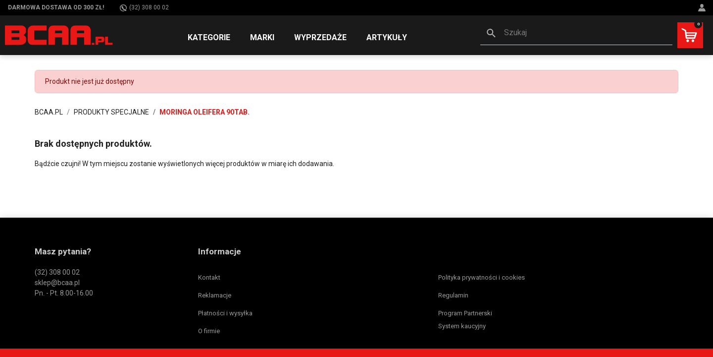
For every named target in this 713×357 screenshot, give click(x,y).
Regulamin (453, 295)
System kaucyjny (462, 326)
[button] (576, 33)
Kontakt (209, 277)
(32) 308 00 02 (144, 7)
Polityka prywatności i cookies (481, 277)
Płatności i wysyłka (225, 313)
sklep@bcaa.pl (57, 283)
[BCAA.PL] (59, 35)
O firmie (209, 331)
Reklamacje (214, 295)
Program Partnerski (465, 313)
